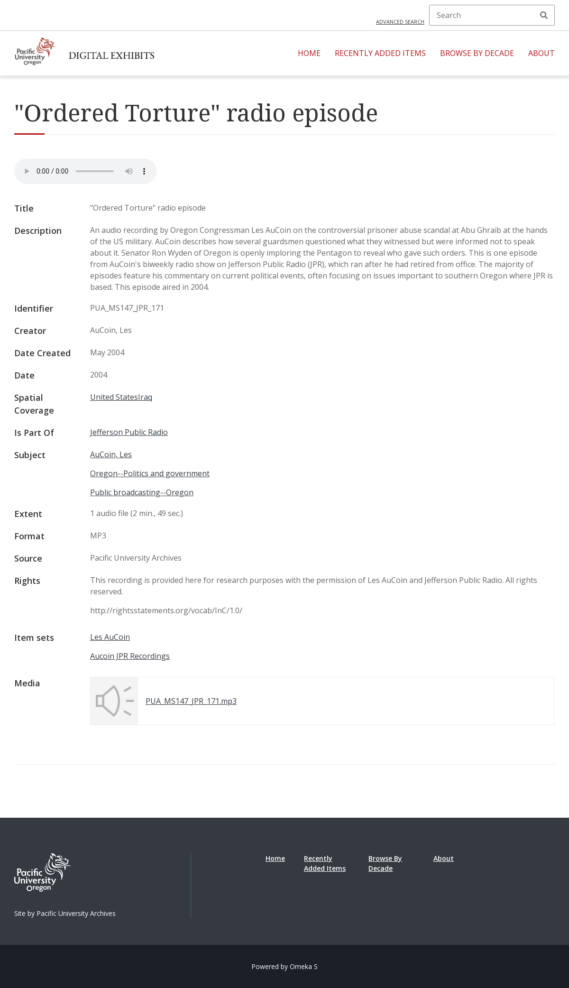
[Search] (492, 15)
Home (309, 53)
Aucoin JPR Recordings (130, 656)
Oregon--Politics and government (150, 473)
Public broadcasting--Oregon (141, 492)
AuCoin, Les (111, 454)
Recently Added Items (380, 53)
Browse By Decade (477, 53)
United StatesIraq (121, 397)
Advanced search (400, 21)
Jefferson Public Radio (129, 432)
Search (544, 15)
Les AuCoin (110, 637)
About (541, 53)
